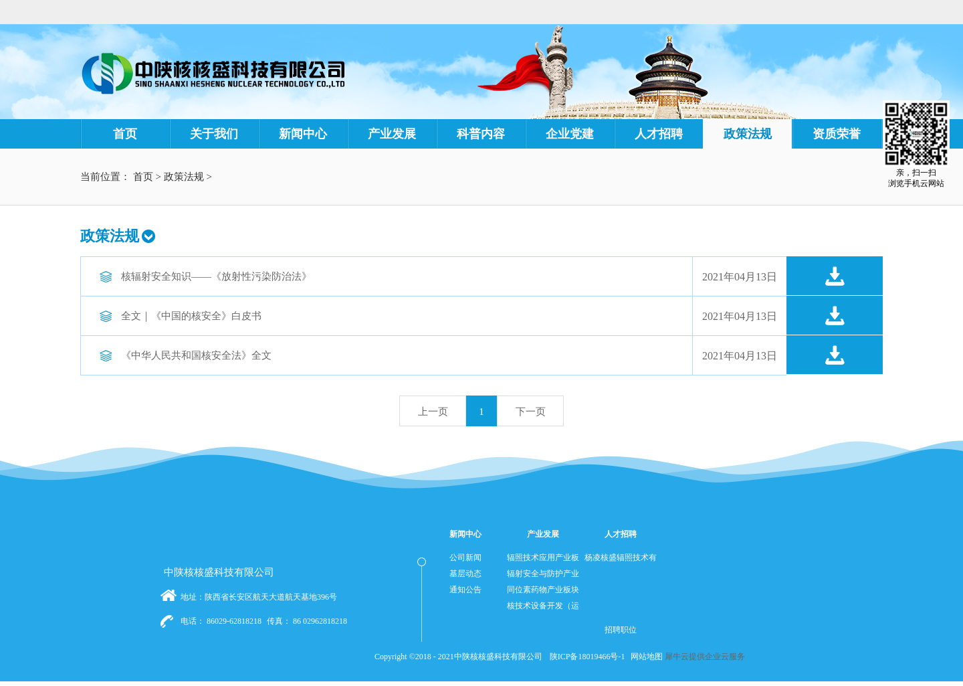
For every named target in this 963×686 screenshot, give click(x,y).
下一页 (531, 411)
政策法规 (184, 176)
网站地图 (645, 656)
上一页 (433, 411)
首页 (125, 134)
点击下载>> (834, 276)
